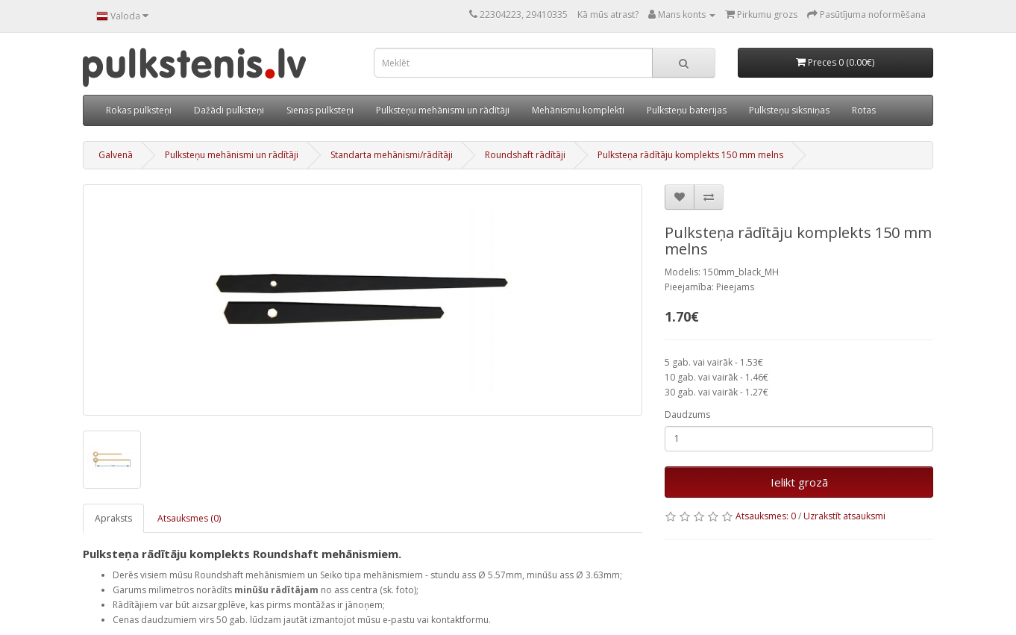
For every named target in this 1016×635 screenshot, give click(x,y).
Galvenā (115, 154)
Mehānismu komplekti (578, 110)
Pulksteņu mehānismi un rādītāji (442, 110)
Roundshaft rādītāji (525, 154)
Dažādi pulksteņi (229, 110)
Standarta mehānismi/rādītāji (391, 154)
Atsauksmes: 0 (766, 516)
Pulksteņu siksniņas (789, 110)
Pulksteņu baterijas (687, 110)
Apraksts (113, 518)
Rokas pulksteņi (139, 110)
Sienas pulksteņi (320, 110)
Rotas (864, 110)
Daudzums (687, 414)
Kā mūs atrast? (608, 14)
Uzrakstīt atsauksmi (844, 516)
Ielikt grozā (799, 482)
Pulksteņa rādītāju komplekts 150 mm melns (690, 154)
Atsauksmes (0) (189, 518)
